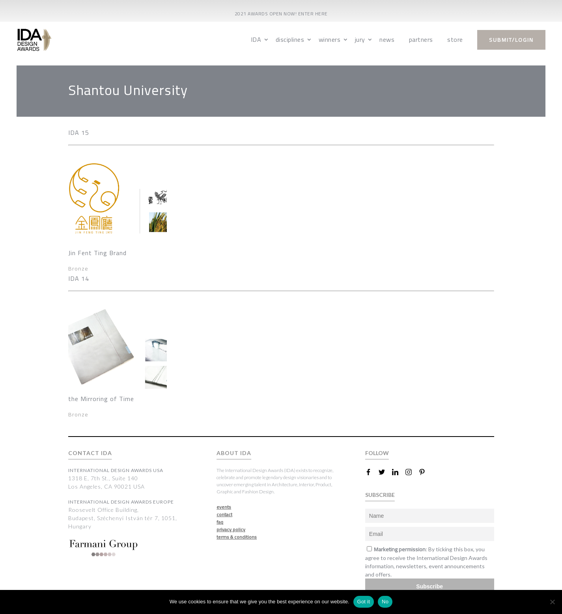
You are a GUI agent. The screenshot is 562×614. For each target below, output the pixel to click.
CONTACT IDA (90, 453)
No (385, 602)
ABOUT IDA (234, 453)
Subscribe (429, 586)
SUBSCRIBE (380, 494)
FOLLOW (377, 453)
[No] (552, 602)
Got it (363, 602)
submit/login (511, 40)
